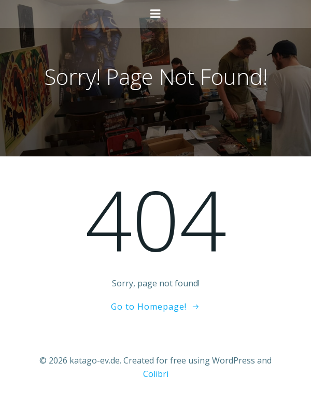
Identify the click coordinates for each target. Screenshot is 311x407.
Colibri (155, 374)
